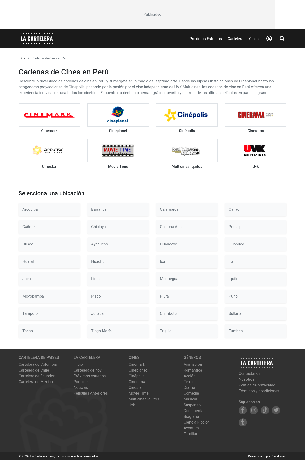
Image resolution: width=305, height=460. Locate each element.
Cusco (27, 244)
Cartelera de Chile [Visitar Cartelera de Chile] (34, 370)
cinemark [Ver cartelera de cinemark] (137, 364)
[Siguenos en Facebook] (243, 410)
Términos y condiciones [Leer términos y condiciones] (259, 391)
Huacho (97, 261)
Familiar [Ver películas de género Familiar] (190, 434)
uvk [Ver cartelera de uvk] (132, 405)
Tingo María (101, 331)
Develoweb (278, 456)
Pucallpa (236, 226)
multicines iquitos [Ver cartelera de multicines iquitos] (144, 399)
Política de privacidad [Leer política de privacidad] (257, 385)
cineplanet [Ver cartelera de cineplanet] (138, 370)
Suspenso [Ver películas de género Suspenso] (192, 405)
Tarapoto (30, 313)
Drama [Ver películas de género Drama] (189, 387)
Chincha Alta (171, 226)
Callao (234, 209)
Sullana (235, 313)
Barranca (99, 209)
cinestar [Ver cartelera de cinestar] (136, 387)
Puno (233, 296)
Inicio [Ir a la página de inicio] (78, 364)
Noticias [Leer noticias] (81, 387)
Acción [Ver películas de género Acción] (189, 376)
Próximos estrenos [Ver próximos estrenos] (90, 376)
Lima (95, 279)
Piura (164, 296)
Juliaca (97, 313)
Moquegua (169, 279)
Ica (162, 261)
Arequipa (30, 209)
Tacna (27, 331)
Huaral (28, 261)
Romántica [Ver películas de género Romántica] (193, 370)
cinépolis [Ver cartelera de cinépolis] (137, 376)
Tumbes (236, 331)
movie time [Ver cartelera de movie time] (139, 393)
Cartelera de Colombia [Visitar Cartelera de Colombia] (38, 364)
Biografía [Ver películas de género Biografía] (191, 416)
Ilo (231, 261)
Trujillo (166, 331)
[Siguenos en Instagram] (254, 410)
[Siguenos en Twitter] (276, 410)
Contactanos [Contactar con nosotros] (250, 373)
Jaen (26, 279)
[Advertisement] (152, 14)
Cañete (28, 226)
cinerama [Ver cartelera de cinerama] (137, 381)
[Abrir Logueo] (269, 38)
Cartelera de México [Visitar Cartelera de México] (36, 381)
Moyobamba (33, 296)
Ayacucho (99, 244)
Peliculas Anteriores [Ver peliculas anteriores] (91, 393)
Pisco (96, 296)
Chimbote (168, 313)
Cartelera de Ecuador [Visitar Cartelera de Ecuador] (37, 376)
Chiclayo (98, 226)
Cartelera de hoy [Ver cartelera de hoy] (88, 370)
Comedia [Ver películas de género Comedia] (191, 393)
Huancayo (168, 244)
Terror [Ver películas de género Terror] (189, 381)
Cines (254, 38)
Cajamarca (169, 209)
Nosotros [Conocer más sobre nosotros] (247, 379)
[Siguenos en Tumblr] (243, 422)
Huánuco (236, 244)
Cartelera (235, 38)
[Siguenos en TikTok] (265, 410)
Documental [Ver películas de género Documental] (194, 410)
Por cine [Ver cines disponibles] (81, 381)
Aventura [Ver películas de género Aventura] (191, 428)
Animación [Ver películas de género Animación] (193, 364)
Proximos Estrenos (205, 38)
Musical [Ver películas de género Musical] (190, 399)
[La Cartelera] (37, 38)
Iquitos (235, 279)
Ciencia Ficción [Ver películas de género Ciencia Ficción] (197, 422)
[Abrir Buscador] (282, 38)
